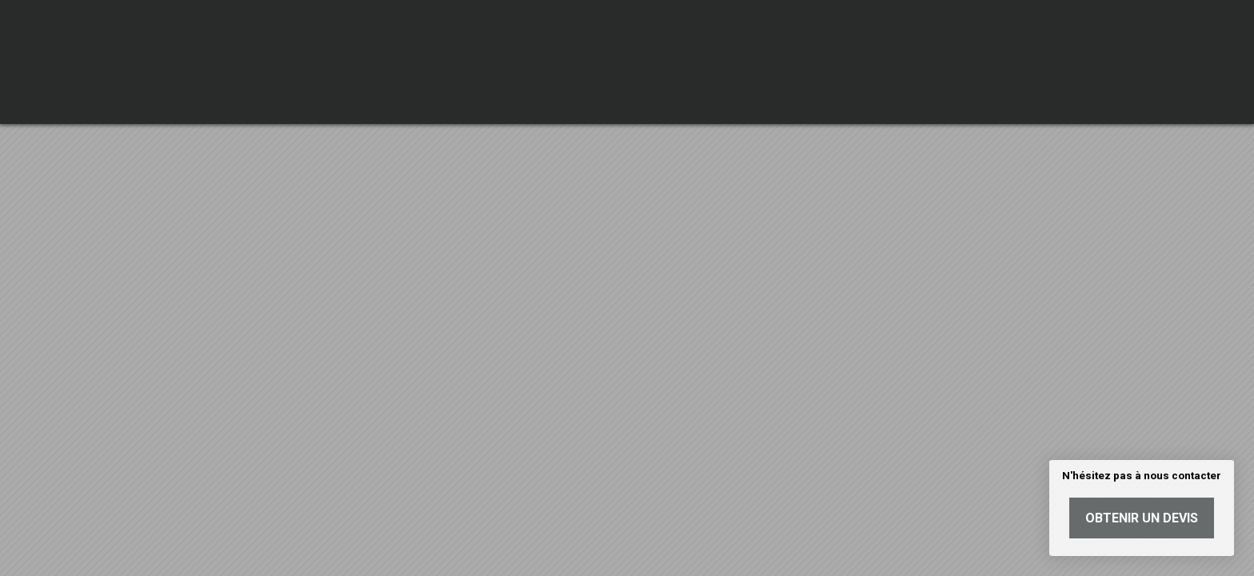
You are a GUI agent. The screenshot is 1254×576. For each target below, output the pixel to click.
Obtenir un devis (1141, 518)
